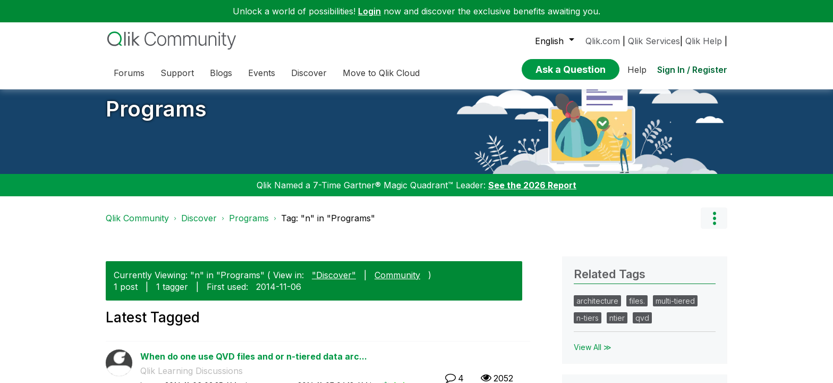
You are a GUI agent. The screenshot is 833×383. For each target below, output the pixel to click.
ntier (617, 325)
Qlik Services (654, 41)
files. (637, 308)
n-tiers (587, 325)
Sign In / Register (692, 66)
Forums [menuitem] (129, 73)
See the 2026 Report (532, 193)
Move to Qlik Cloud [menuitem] (381, 73)
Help (637, 66)
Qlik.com (602, 41)
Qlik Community (137, 226)
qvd (642, 325)
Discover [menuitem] (309, 73)
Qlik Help (703, 41)
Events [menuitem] (261, 73)
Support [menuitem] (177, 73)
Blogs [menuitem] (221, 73)
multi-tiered (675, 308)
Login (369, 11)
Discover (199, 226)
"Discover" (334, 282)
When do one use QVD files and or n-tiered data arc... (253, 364)
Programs (156, 116)
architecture (597, 308)
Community (397, 282)
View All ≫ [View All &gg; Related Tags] (592, 355)
